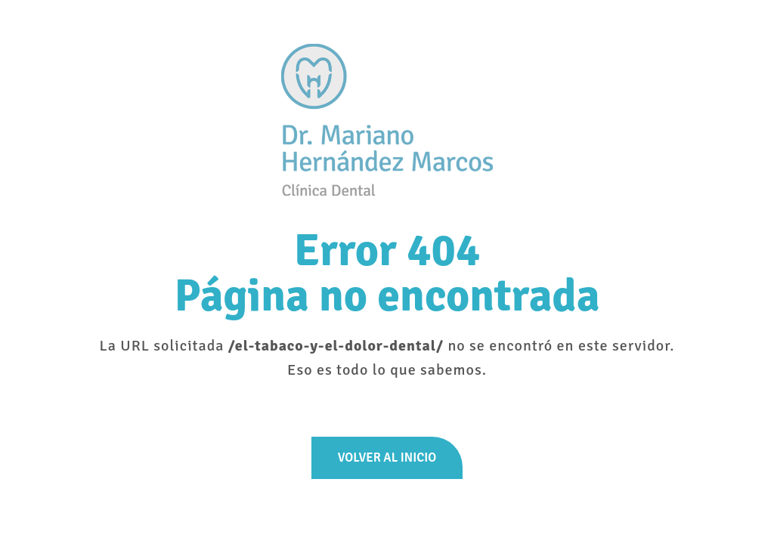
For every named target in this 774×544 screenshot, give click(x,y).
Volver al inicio (387, 457)
